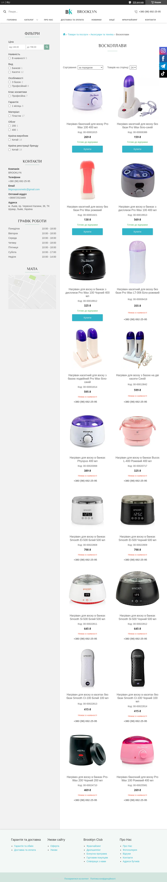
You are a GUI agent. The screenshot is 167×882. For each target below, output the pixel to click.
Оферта (54, 846)
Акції (112, 20)
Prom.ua (99, 875)
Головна (12, 20)
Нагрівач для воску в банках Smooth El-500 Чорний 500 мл (137, 538)
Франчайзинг (130, 20)
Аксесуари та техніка (101, 34)
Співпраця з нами (96, 861)
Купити (87, 149)
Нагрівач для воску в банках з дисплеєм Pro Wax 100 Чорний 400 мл (87, 293)
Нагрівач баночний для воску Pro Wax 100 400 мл (87, 125)
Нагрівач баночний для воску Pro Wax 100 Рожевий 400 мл (137, 779)
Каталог (29, 20)
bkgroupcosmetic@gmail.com (24, 189)
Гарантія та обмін (23, 846)
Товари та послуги (78, 34)
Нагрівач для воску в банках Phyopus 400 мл (87, 459)
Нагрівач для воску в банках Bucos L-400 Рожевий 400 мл (138, 459)
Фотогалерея (130, 850)
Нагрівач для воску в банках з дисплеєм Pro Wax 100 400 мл (137, 208)
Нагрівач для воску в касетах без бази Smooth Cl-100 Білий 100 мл (87, 696)
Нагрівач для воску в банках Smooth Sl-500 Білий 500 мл (87, 617)
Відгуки (127, 853)
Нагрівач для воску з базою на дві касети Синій (137, 377)
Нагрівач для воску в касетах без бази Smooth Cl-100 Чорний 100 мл (137, 698)
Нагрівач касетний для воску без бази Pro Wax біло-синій (137, 125)
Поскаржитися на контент (76, 879)
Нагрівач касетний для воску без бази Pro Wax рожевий (87, 208)
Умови (53, 850)
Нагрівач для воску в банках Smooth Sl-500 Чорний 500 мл (137, 617)
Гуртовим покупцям (97, 857)
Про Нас (127, 846)
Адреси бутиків (131, 861)
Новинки (96, 20)
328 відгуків (138, 2)
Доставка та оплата (72, 20)
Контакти (150, 20)
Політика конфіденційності (103, 879)
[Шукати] (5, 11)
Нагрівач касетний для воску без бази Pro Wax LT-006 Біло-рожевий (138, 291)
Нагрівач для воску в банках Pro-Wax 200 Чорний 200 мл (87, 779)
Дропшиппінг (94, 850)
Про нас (48, 20)
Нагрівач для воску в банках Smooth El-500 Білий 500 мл (87, 538)
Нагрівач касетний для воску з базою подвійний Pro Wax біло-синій (87, 379)
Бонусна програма (97, 853)
